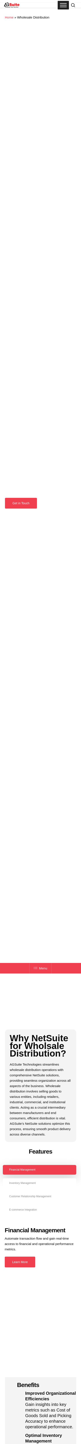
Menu (40, 968)
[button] (21, 503)
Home (9, 17)
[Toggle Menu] (63, 5)
